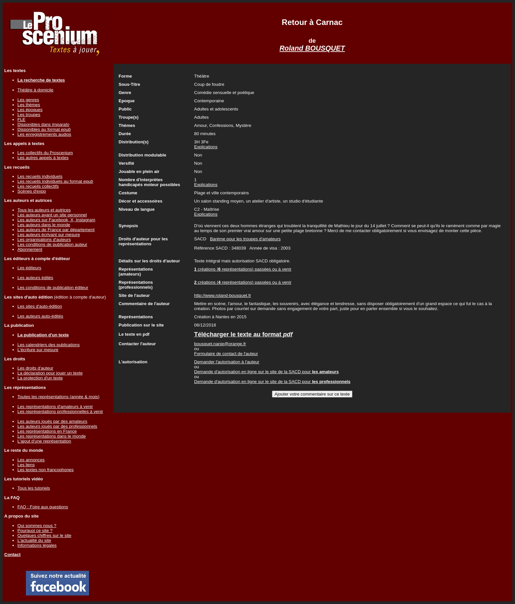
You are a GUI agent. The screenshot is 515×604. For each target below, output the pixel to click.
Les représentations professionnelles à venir (60, 411)
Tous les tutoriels (33, 488)
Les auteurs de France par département (56, 229)
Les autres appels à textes (43, 157)
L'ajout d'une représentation (44, 441)
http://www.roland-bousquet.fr (222, 295)
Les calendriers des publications (48, 344)
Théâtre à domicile (35, 89)
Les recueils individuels (39, 176)
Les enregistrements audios (44, 134)
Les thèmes (28, 104)
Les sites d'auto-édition (39, 306)
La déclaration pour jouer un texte (50, 373)
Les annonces (31, 459)
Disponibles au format (44, 129)
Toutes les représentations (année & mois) (58, 396)
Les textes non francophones (45, 469)
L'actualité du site (34, 540)
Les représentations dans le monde (51, 436)
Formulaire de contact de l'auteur (226, 353)
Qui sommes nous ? (36, 525)
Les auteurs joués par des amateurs (52, 421)
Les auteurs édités (35, 277)
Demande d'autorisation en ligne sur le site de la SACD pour (266, 371)
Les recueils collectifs (38, 186)
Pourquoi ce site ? (35, 530)
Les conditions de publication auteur (52, 244)
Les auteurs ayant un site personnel (52, 214)
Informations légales (36, 545)
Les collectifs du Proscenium (45, 152)
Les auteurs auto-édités (40, 316)
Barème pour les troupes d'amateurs (245, 238)
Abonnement (29, 249)
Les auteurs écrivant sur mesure (48, 234)
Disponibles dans (43, 124)
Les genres (28, 99)
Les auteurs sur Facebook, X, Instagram (56, 219)
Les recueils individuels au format (55, 181)
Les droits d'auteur (35, 368)
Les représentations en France (47, 431)
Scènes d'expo (31, 191)
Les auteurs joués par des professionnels (57, 426)
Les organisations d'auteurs (44, 239)
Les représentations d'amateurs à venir (55, 406)
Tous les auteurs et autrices (44, 209)
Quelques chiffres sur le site (44, 535)
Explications (205, 146)
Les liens (26, 464)
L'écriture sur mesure (37, 349)
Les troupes (28, 114)
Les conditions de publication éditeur (52, 287)
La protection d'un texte (40, 377)
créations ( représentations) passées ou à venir (242, 269)
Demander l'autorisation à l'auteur (226, 361)
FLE (21, 119)
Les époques (29, 109)
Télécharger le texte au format (243, 334)
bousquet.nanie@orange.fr (220, 343)
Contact (12, 554)
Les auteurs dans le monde (43, 224)
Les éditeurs (29, 267)
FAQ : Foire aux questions (42, 506)
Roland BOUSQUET (312, 48)
